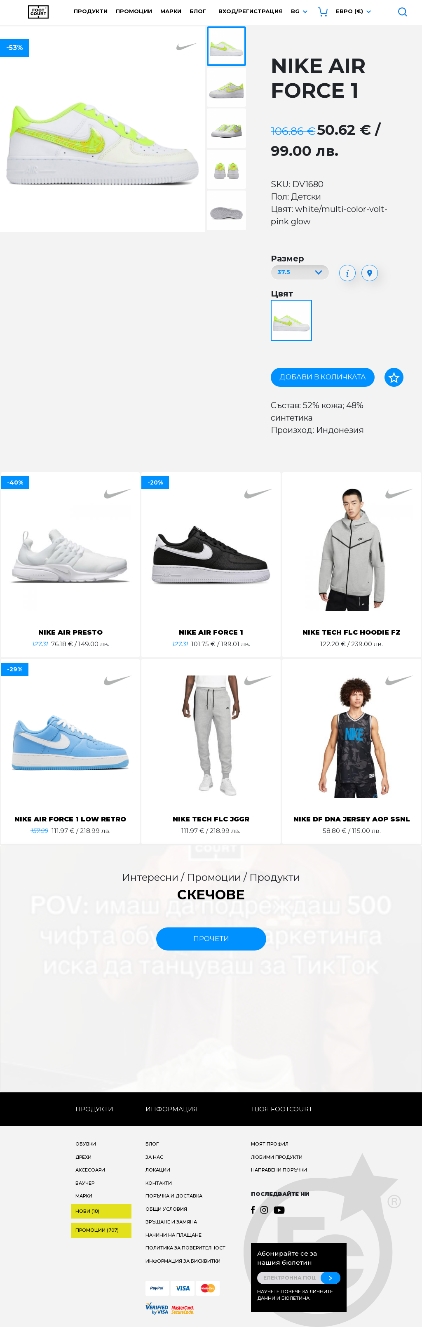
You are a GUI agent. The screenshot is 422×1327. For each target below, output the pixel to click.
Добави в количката (322, 377)
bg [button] (295, 11)
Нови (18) (87, 1211)
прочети (211, 938)
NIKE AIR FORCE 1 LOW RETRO (70, 819)
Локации (157, 1170)
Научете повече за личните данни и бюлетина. (295, 1295)
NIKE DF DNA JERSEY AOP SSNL (351, 819)
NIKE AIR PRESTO (70, 632)
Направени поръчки (279, 1170)
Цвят (282, 294)
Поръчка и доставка (173, 1196)
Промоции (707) (97, 1230)
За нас (154, 1157)
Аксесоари (90, 1170)
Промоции (134, 11)
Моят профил (269, 1144)
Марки (170, 11)
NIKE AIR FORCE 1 (211, 632)
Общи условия (166, 1209)
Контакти (158, 1183)
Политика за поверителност (185, 1248)
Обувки (85, 1144)
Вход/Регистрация (250, 11)
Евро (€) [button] (349, 11)
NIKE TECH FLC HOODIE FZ (351, 632)
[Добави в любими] (393, 377)
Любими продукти (276, 1157)
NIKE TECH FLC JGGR (211, 819)
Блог (198, 11)
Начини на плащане (173, 1235)
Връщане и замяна (171, 1222)
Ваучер (84, 1183)
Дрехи (83, 1157)
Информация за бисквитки (182, 1261)
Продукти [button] (91, 11)
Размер (287, 259)
